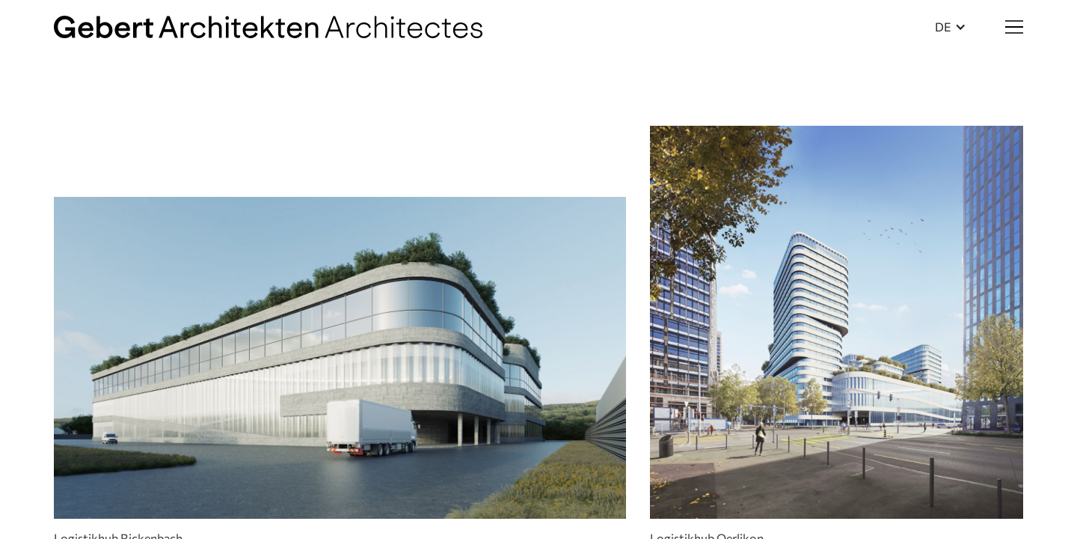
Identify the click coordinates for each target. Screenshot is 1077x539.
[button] (950, 27)
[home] (268, 27)
